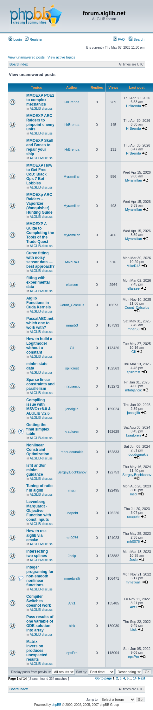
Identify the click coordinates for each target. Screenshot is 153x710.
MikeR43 (72, 262)
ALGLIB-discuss (41, 108)
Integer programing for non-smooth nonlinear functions (40, 576)
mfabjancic (72, 386)
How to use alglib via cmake (36, 535)
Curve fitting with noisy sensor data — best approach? (40, 260)
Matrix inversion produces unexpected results (37, 650)
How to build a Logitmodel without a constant (39, 346)
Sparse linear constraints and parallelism (40, 384)
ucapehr (72, 513)
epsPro (72, 653)
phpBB (56, 705)
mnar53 (72, 325)
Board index (19, 64)
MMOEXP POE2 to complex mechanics (40, 100)
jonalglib (72, 409)
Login (15, 39)
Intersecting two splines (37, 553)
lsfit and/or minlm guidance (36, 470)
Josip (72, 556)
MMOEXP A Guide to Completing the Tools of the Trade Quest (40, 233)
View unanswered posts (26, 57)
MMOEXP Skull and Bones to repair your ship (39, 147)
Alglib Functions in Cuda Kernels (38, 302)
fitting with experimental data (38, 282)
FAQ (119, 39)
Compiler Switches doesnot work (38, 601)
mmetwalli (72, 578)
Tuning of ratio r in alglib (39, 488)
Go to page (103, 678)
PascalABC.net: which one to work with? (40, 323)
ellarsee (72, 284)
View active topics (61, 57)
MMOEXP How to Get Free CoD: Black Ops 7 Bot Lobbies (39, 174)
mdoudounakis (72, 452)
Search (136, 39)
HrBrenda (72, 102)
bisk (72, 626)
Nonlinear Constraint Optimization (37, 449)
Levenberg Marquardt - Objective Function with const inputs (38, 511)
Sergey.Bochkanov (71, 472)
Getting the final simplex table (37, 429)
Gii (72, 348)
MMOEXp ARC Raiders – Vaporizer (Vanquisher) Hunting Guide (39, 203)
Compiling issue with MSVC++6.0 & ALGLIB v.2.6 (38, 407)
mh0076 (72, 538)
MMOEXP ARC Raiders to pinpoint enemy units (40, 122)
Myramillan (72, 176)
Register (33, 39)
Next (141, 678)
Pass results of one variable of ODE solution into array (39, 623)
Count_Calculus (72, 305)
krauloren (72, 431)
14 (135, 678)
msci (72, 490)
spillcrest (72, 368)
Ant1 (72, 603)
